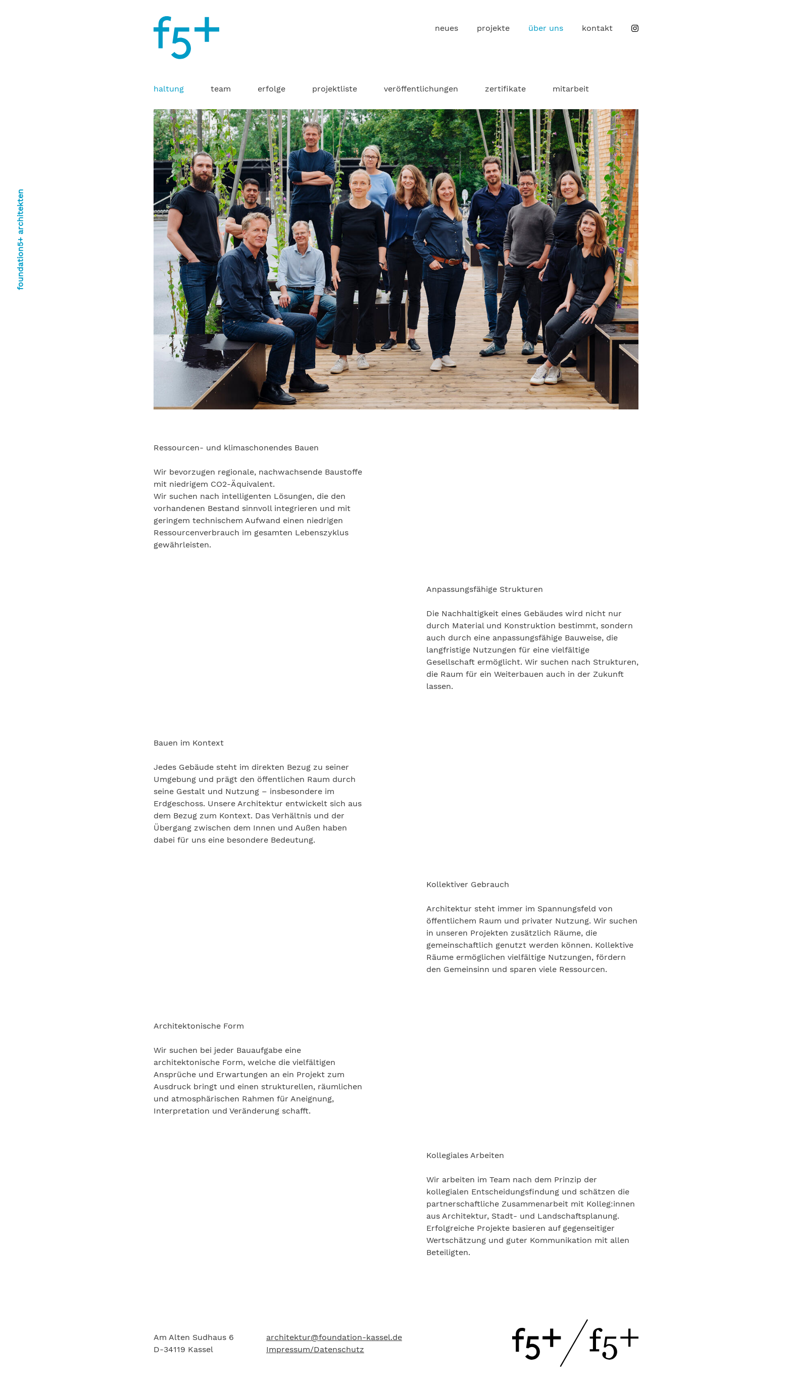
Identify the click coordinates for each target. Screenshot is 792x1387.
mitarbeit (571, 89)
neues (446, 28)
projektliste (334, 89)
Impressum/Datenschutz (315, 1349)
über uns (545, 28)
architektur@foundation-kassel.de (334, 1337)
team (221, 89)
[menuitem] (446, 28)
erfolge (271, 89)
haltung (169, 89)
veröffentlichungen (421, 89)
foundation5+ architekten (20, 239)
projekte (493, 28)
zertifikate (505, 89)
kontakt (597, 28)
